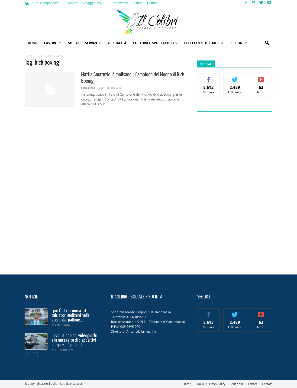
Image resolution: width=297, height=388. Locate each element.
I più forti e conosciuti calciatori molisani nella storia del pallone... (71, 315)
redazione (88, 87)
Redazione (120, 3)
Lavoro (52, 43)
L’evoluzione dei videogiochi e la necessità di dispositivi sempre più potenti (74, 340)
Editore (137, 3)
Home (33, 43)
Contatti (152, 3)
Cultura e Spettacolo (155, 43)
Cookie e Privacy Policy (210, 384)
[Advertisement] (235, 190)
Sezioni (239, 43)
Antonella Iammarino (141, 331)
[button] (266, 43)
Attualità (116, 43)
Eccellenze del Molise (204, 43)
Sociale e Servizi (84, 43)
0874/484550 (135, 317)
